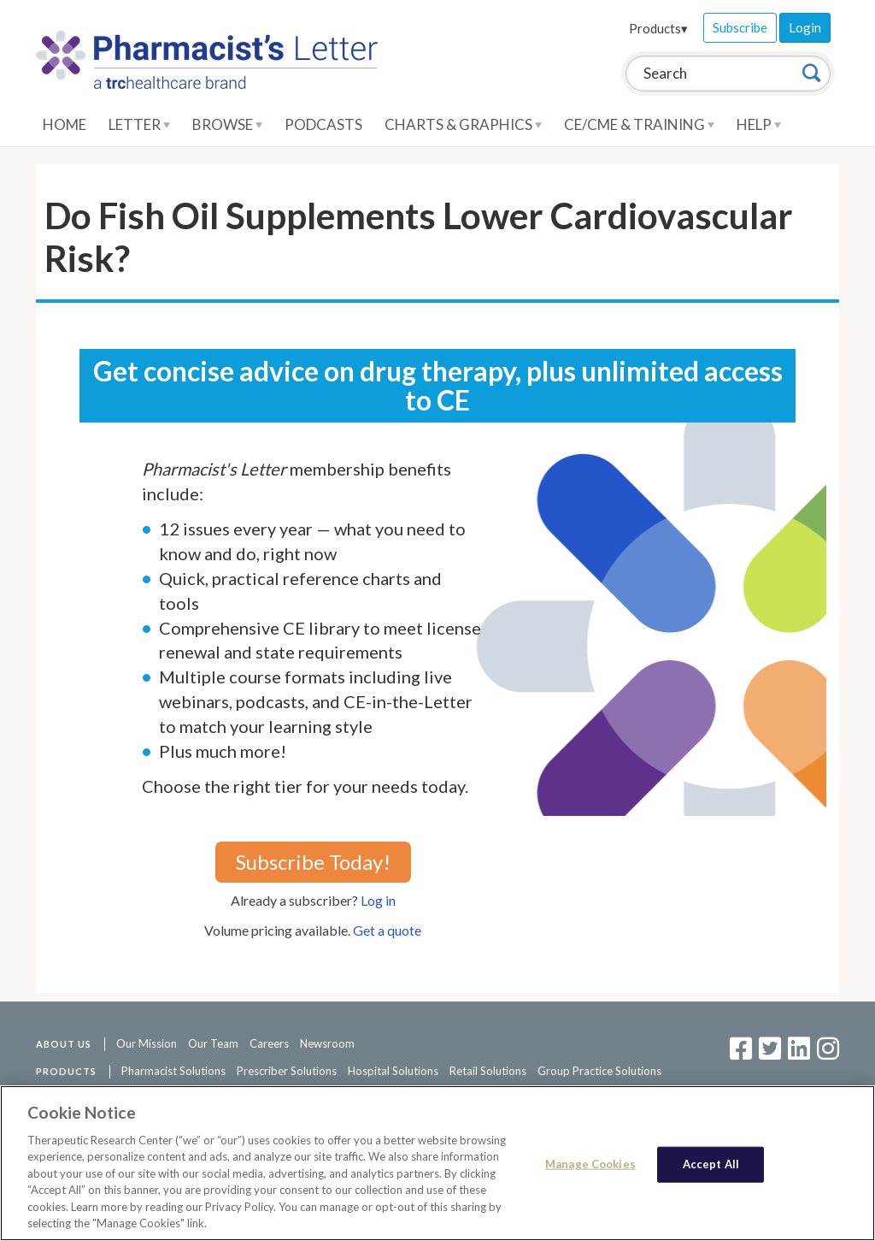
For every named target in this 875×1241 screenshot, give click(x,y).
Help (759, 124)
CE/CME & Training (639, 124)
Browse (227, 124)
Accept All (711, 1164)
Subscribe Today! (313, 861)
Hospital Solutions (393, 1071)
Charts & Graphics (463, 124)
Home (64, 124)
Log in (378, 900)
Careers (269, 1043)
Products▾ (658, 28)
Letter (139, 124)
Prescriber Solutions (287, 1071)
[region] (437, 1163)
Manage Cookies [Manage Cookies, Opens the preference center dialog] (590, 1164)
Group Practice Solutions (599, 1071)
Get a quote (387, 930)
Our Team (213, 1043)
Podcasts (323, 124)
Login (805, 27)
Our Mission (146, 1043)
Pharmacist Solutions (173, 1071)
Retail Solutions (487, 1071)
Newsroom (327, 1043)
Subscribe (740, 27)
